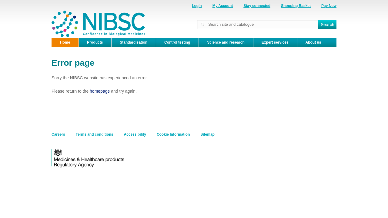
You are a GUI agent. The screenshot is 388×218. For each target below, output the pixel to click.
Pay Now (328, 6)
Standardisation (133, 42)
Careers (58, 134)
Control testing (177, 42)
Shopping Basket (296, 6)
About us (313, 42)
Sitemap (207, 134)
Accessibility (135, 134)
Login (197, 6)
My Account (222, 6)
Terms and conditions (94, 134)
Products (95, 42)
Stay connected (256, 6)
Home (65, 42)
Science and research (225, 42)
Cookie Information (173, 134)
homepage (100, 91)
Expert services (275, 42)
